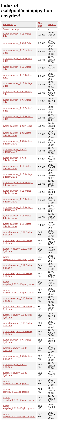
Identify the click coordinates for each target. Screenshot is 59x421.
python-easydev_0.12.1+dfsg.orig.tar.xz (18, 283)
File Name (8, 24)
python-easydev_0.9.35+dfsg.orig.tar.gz (18, 398)
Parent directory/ (11, 29)
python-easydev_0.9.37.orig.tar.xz (16, 390)
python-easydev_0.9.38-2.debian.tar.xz (15, 159)
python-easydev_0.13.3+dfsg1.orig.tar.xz (19, 415)
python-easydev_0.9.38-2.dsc (17, 43)
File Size (40, 24)
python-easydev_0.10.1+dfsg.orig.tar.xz (18, 291)
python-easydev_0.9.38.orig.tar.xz (16, 382)
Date (50, 24)
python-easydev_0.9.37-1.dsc (17, 126)
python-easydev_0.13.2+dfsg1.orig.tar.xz (19, 407)
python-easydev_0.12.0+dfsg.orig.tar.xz (18, 258)
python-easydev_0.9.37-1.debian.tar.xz (15, 150)
